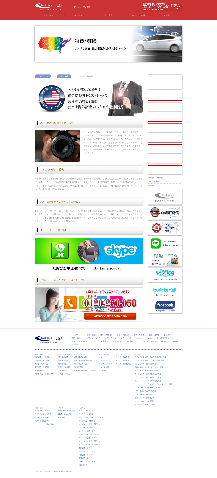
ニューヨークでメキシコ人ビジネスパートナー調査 (154, 384)
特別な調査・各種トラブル (45, 374)
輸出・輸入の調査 (80, 364)
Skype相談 (164, 341)
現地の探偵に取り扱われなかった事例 (149, 367)
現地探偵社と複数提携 (155, 178)
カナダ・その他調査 (123, 364)
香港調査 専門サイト (87, 458)
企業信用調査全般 (80, 357)
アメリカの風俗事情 (42, 421)
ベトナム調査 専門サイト (89, 434)
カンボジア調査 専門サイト (89, 445)
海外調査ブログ (163, 338)
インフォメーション (93, 338)
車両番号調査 (63, 360)
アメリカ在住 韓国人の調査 (145, 404)
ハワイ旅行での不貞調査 (144, 394)
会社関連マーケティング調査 (84, 370)
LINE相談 (130, 341)
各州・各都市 (139, 335)
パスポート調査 (64, 374)
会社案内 (108, 15)
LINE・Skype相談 (138, 15)
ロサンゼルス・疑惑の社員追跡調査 (148, 374)
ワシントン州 (104, 367)
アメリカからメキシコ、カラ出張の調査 (149, 360)
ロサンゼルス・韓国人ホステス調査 (148, 377)
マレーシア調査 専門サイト (89, 438)
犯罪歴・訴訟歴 (64, 367)
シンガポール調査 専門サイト (90, 424)
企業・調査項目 (123, 335)
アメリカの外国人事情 (43, 414)
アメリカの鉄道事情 (42, 417)
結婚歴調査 (62, 364)
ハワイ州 (102, 357)
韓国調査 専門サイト (87, 455)
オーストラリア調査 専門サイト (91, 417)
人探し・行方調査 (41, 364)
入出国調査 (62, 370)
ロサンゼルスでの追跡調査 (144, 401)
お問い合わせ (110, 338)
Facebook (75, 344)
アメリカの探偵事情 (42, 410)
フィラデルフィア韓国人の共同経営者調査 (150, 357)
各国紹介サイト (84, 465)
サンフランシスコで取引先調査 (146, 370)
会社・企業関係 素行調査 (83, 360)
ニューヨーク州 (104, 360)
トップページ (49, 15)
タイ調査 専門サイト (87, 427)
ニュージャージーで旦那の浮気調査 (148, 381)
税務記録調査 (79, 367)
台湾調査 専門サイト (87, 451)
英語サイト (117, 341)
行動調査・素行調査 (42, 360)
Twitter (149, 338)
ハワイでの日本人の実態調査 (145, 391)
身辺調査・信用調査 (42, 367)
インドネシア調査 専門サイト (90, 441)
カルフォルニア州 (105, 364)
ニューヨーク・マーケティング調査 (148, 387)
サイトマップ (79, 15)
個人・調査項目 (106, 335)
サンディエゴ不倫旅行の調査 (145, 364)
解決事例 (167, 335)
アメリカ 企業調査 (100, 341)
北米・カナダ (154, 335)
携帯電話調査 (63, 357)
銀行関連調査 (40, 370)
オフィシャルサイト (79, 341)
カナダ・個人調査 (122, 357)
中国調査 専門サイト (87, 448)
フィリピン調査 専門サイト (89, 431)
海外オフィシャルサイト (88, 462)
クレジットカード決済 (147, 341)
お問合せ (167, 15)
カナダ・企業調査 (122, 360)
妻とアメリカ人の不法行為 (144, 398)
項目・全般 (91, 335)
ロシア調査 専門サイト (88, 421)
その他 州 (102, 370)
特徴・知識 (64, 76)
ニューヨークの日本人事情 (45, 424)
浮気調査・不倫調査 (42, 357)
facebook (139, 338)
